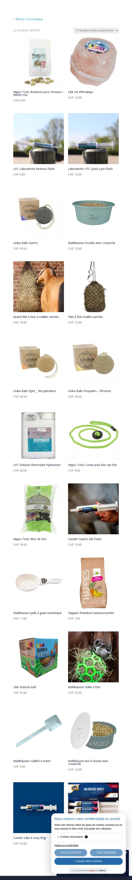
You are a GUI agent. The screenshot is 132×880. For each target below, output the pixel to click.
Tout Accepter (70, 852)
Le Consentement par (89, 870)
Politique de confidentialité (66, 845)
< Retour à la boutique (28, 19)
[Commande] (96, 30)
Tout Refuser (106, 852)
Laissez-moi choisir (88, 861)
